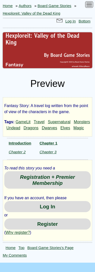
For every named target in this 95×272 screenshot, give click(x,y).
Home (8, 6)
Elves (65, 128)
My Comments (15, 255)
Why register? (18, 232)
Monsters (82, 122)
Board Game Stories (54, 6)
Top (21, 248)
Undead (13, 128)
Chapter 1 (48, 143)
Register (47, 224)
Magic (78, 128)
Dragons (31, 128)
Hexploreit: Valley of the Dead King (31, 13)
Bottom (84, 21)
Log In (70, 21)
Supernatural (59, 122)
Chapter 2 (17, 152)
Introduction (20, 143)
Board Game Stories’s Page (50, 248)
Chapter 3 (48, 152)
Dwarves (49, 128)
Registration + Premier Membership (47, 180)
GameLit (22, 122)
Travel (39, 122)
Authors (25, 6)
